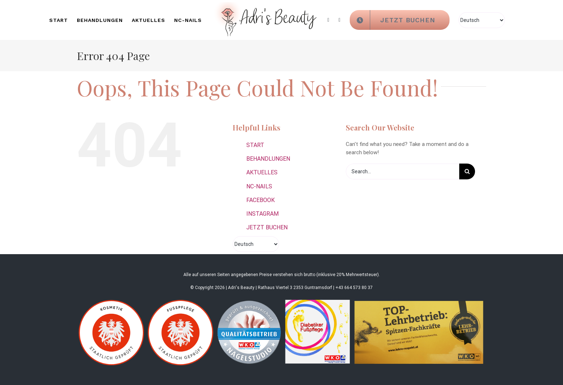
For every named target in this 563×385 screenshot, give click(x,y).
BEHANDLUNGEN (268, 158)
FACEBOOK (260, 200)
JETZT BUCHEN (267, 227)
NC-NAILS (259, 186)
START (255, 145)
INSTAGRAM (262, 213)
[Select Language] (482, 20)
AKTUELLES (262, 172)
